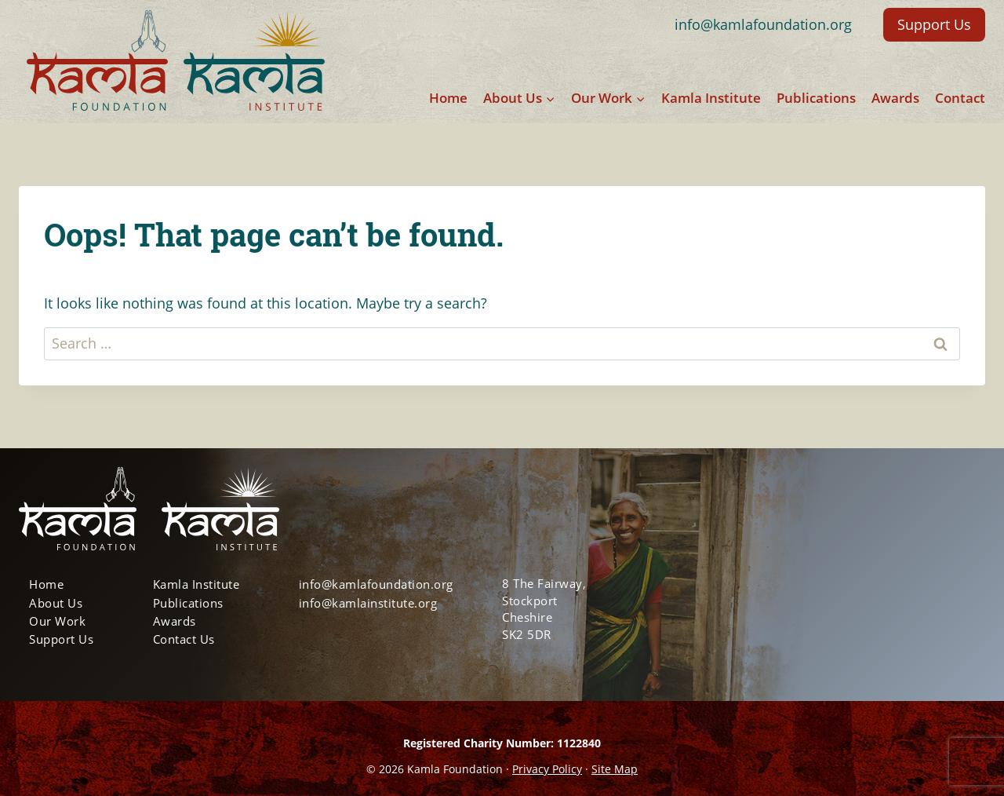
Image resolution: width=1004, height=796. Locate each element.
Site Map (614, 768)
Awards (895, 98)
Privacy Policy (547, 768)
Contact (960, 98)
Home (448, 98)
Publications (816, 98)
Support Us (934, 24)
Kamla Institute (711, 98)
